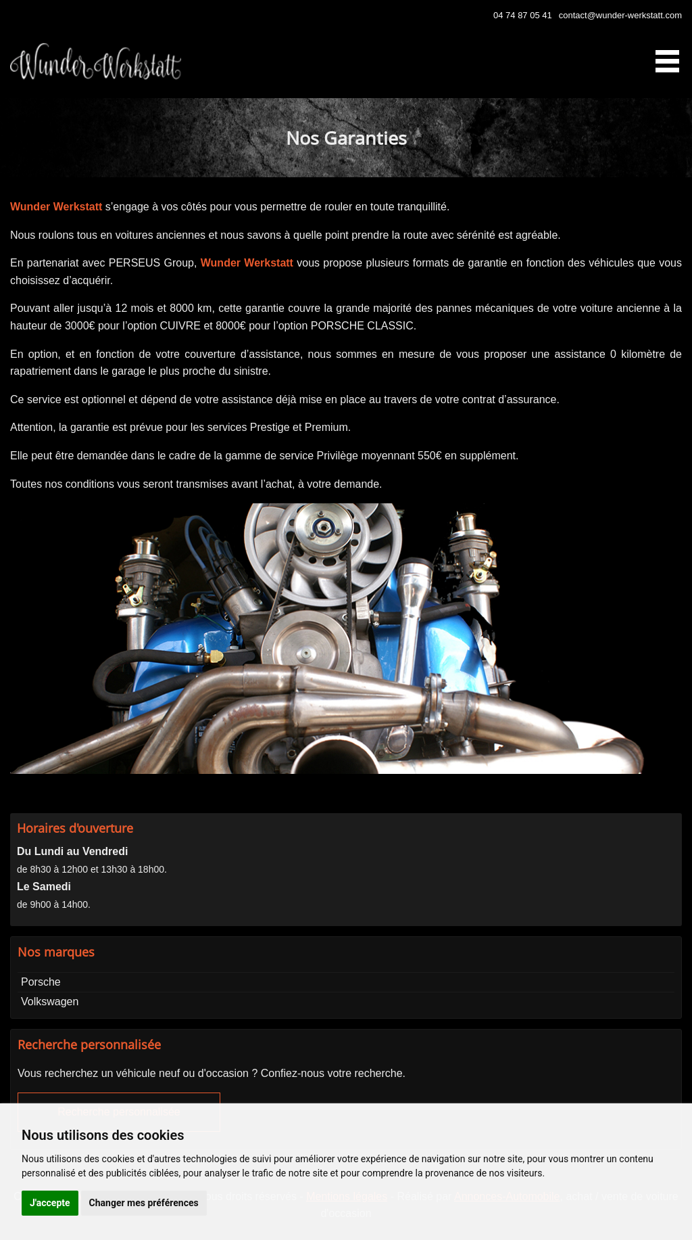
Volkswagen (49, 1001)
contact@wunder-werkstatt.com (620, 15)
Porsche (41, 982)
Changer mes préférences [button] (144, 1202)
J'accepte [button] (50, 1202)
